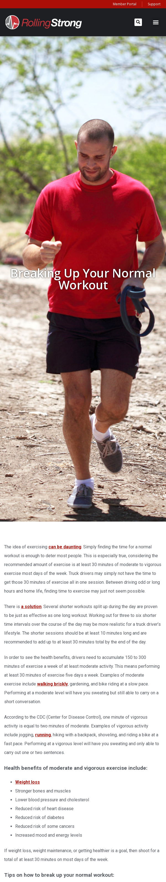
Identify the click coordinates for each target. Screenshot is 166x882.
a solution (31, 606)
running (43, 734)
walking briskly (52, 684)
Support (154, 4)
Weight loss (27, 782)
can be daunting (64, 546)
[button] (138, 22)
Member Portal (124, 4)
